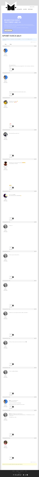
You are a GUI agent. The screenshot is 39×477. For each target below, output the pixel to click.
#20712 (35, 309)
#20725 (35, 438)
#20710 (35, 251)
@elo (26, 341)
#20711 (35, 280)
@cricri (10, 400)
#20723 (35, 410)
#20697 (35, 97)
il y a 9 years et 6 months (23, 39)
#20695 (35, 46)
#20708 (35, 191)
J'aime (10, 69)
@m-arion (10, 413)
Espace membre (32, 6)
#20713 (35, 338)
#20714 (35, 367)
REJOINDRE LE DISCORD (8, 30)
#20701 (35, 159)
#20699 (35, 129)
